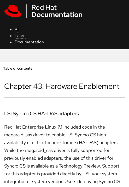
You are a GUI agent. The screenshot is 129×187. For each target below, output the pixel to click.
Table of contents (17, 68)
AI (17, 29)
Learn (20, 35)
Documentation (29, 42)
